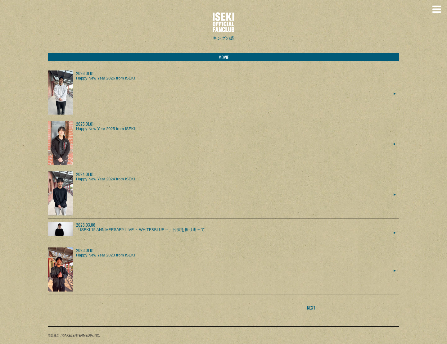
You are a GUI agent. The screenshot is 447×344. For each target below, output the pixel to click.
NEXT (311, 307)
